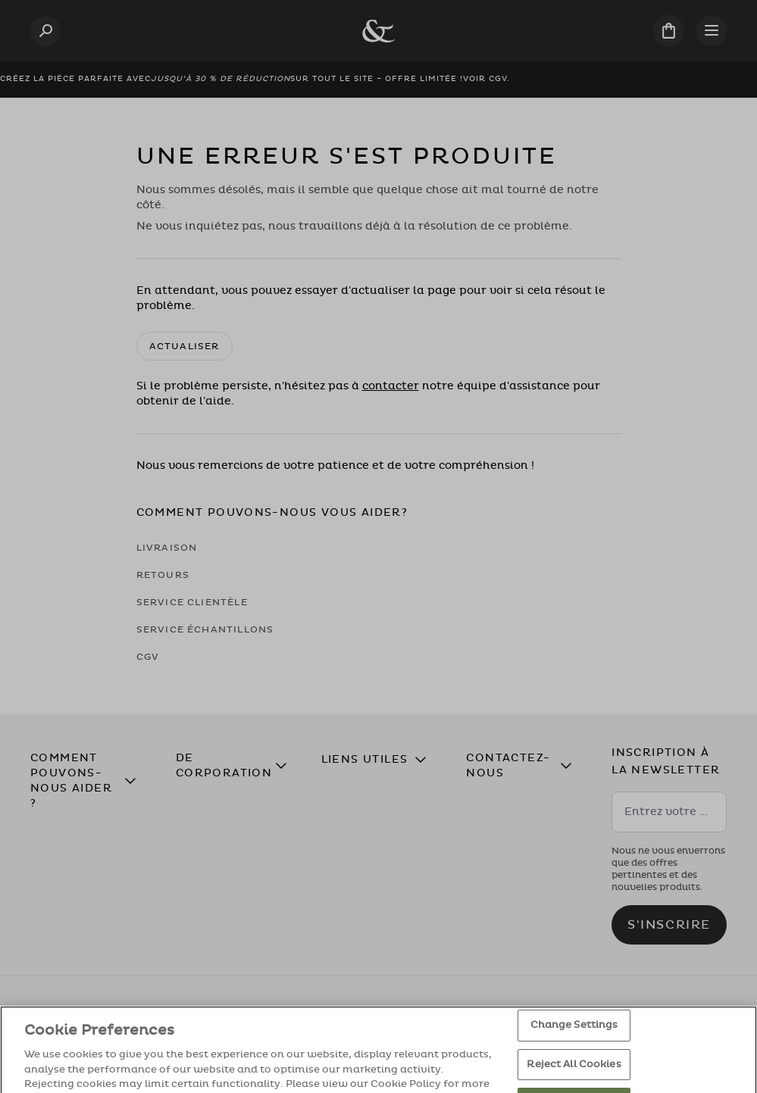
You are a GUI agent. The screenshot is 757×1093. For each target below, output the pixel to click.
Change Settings (574, 1038)
